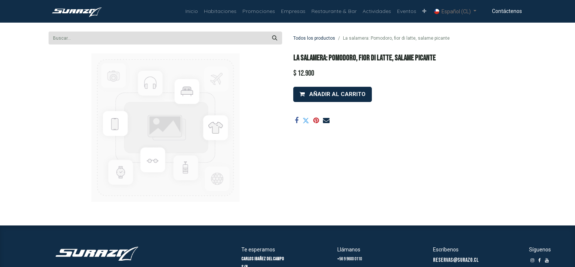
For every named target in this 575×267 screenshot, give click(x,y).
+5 (339, 259)
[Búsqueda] (274, 38)
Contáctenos (507, 11)
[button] (424, 11)
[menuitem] (191, 11)
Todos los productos (314, 38)
